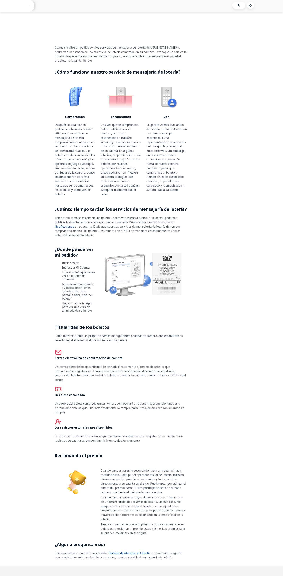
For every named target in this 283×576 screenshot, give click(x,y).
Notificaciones (64, 226)
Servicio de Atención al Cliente (129, 553)
